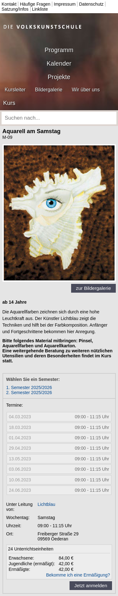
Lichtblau (46, 504)
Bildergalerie (48, 89)
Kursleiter (15, 89)
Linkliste (40, 9)
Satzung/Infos (15, 9)
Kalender (59, 63)
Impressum (65, 4)
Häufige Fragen (35, 4)
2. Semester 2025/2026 (29, 392)
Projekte (59, 76)
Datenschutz (91, 4)
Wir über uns (86, 89)
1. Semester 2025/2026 (29, 387)
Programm (59, 49)
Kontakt (9, 4)
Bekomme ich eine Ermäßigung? (78, 574)
